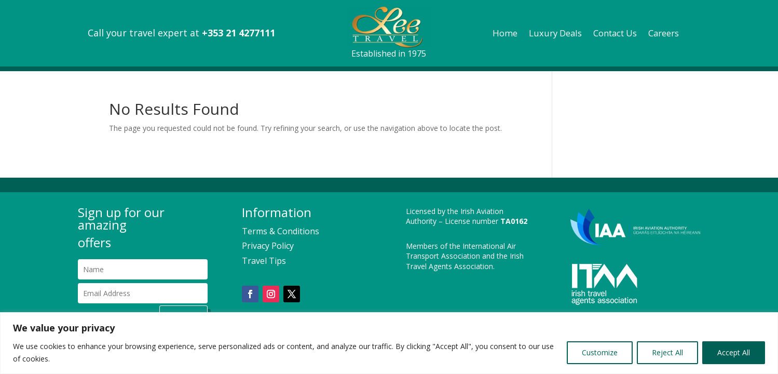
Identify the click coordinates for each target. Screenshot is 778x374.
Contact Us (615, 34)
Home (505, 34)
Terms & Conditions (280, 231)
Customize (600, 352)
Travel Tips (264, 260)
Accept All (733, 352)
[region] (389, 343)
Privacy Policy (268, 245)
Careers (663, 34)
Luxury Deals (555, 34)
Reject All (667, 352)
